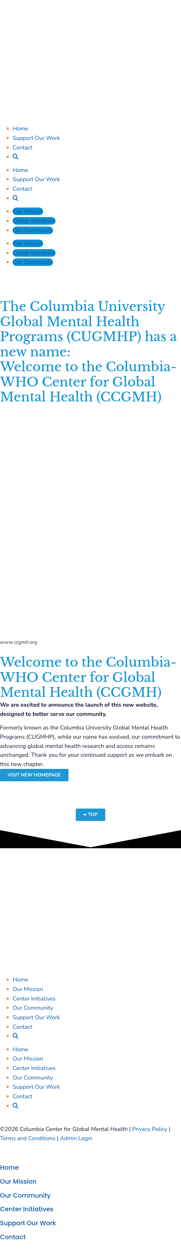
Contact (22, 147)
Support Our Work (36, 138)
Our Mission (28, 211)
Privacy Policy (149, 1129)
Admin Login (76, 1138)
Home (20, 128)
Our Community (33, 230)
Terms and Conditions (27, 1138)
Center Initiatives (34, 221)
